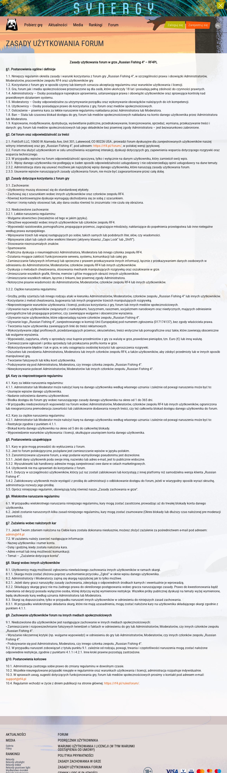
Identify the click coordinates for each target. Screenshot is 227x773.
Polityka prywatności (76, 755)
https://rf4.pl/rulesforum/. (122, 683)
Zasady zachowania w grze (79, 761)
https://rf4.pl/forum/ (107, 146)
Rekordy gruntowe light (18, 767)
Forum (113, 25)
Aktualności (57, 25)
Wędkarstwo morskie (17, 770)
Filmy (9, 748)
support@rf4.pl (16, 679)
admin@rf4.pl (15, 534)
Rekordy (10, 759)
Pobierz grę (33, 25)
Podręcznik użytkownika (78, 740)
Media (78, 25)
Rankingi (95, 25)
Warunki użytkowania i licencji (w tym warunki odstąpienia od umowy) (96, 747)
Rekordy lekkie (13, 764)
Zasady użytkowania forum (80, 767)
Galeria (9, 745)
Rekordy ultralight (15, 762)
